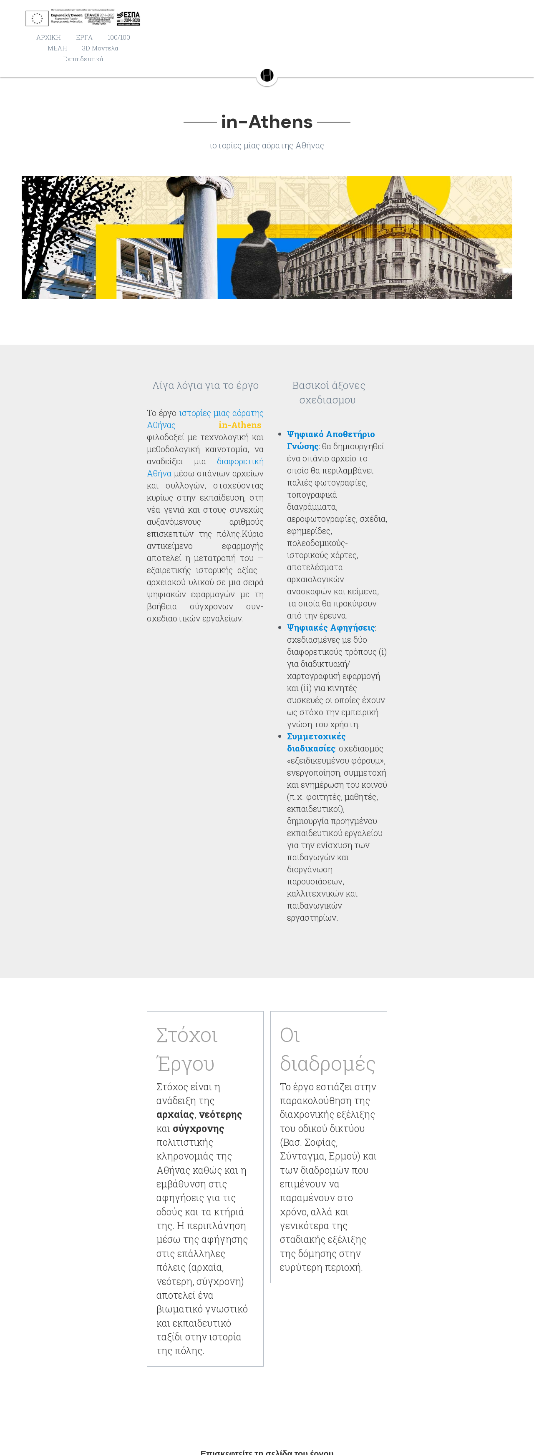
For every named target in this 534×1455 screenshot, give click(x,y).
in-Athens (267, 1056)
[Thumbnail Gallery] (267, 239)
